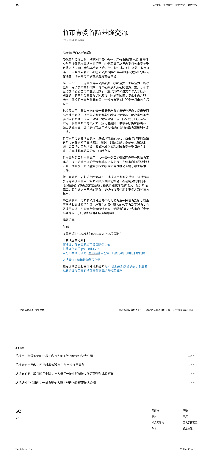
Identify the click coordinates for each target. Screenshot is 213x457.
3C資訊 (81, 40)
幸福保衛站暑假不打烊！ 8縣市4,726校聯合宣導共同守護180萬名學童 (156, 309)
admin (70, 40)
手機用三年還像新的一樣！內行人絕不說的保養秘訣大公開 (54, 356)
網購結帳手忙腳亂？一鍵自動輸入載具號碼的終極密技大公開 (55, 382)
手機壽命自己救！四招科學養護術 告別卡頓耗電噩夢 (49, 365)
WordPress (188, 449)
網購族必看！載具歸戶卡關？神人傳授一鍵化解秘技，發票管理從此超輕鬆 (64, 373)
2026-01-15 (193, 355)
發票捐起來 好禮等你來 (31, 309)
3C (17, 5)
